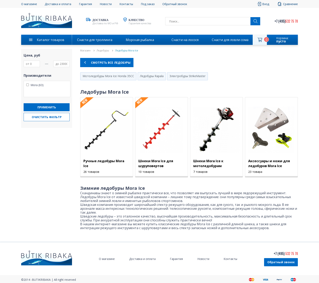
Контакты (126, 4)
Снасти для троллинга (94, 40)
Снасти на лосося (185, 40)
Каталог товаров (50, 40)
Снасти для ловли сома (230, 40)
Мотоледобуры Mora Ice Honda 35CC (108, 76)
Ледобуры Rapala (152, 76)
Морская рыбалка (140, 40)
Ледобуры (103, 50)
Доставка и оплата (58, 4)
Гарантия (85, 4)
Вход (265, 4)
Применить (46, 107)
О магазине (29, 4)
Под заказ (148, 4)
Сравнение (290, 4)
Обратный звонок (174, 4)
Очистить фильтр (47, 117)
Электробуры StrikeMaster (187, 76)
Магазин (85, 50)
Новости (106, 4)
